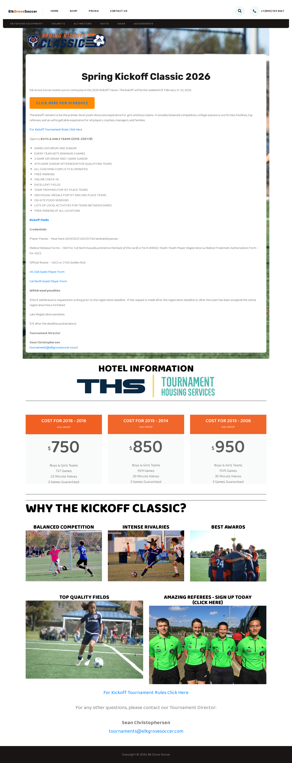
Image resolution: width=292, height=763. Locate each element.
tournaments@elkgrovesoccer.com (146, 732)
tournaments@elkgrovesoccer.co (52, 347)
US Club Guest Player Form (47, 272)
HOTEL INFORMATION (146, 369)
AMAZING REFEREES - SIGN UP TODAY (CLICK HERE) (207, 600)
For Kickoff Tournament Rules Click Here (56, 130)
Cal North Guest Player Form (48, 281)
